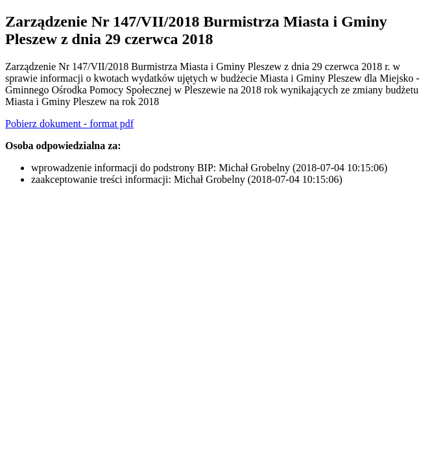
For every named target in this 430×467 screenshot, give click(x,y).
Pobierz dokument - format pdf (69, 123)
